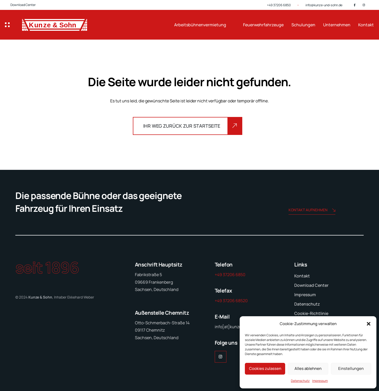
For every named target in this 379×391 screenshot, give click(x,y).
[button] (368, 323)
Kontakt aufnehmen (312, 210)
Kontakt (366, 25)
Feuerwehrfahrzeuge (263, 25)
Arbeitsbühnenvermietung (200, 25)
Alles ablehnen (308, 368)
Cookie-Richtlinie (311, 313)
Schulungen (303, 25)
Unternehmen (336, 25)
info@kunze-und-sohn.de (323, 5)
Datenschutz (300, 380)
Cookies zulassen (265, 368)
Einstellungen (351, 368)
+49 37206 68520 (231, 300)
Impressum (320, 380)
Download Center (23, 5)
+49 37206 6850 (279, 5)
